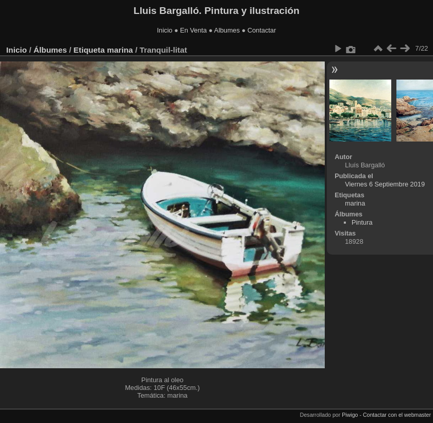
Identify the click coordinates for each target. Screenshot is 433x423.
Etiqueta (89, 49)
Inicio (165, 30)
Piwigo (350, 415)
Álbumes (50, 49)
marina (119, 49)
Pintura (362, 222)
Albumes (227, 30)
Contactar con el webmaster (397, 415)
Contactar (261, 30)
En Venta (193, 30)
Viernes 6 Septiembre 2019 (385, 184)
